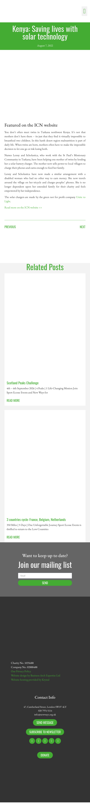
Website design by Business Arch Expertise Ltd (35, 675)
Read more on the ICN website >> (23, 207)
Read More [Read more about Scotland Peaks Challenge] (13, 400)
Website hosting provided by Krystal (30, 679)
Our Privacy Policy (21, 671)
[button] (84, 11)
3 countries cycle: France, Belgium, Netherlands (36, 519)
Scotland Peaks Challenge (22, 382)
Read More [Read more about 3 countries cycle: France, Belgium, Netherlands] (13, 537)
